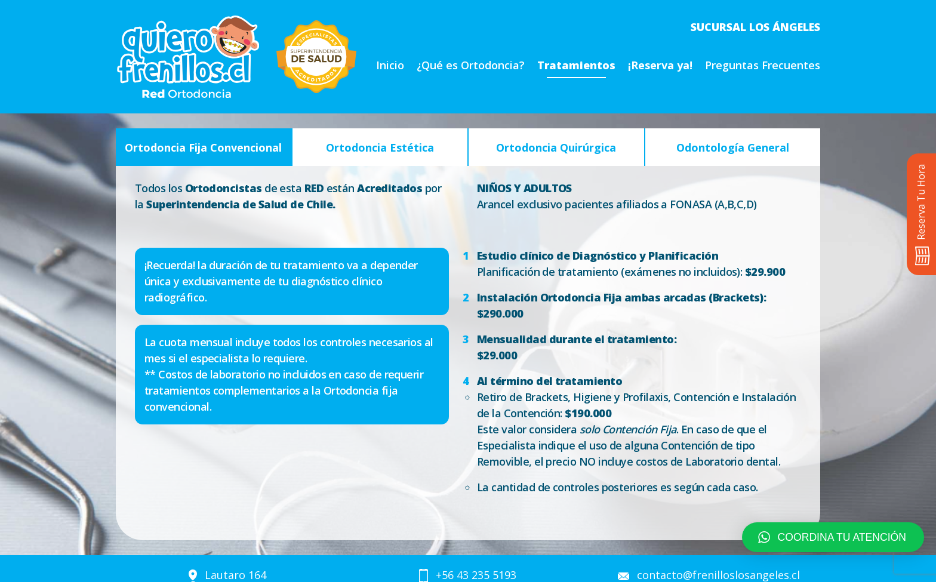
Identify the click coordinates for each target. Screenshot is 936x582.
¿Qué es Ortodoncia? (471, 65)
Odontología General (732, 147)
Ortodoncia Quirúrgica (556, 147)
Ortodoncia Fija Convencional (203, 147)
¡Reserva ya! (660, 65)
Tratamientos (576, 65)
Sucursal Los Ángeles (755, 27)
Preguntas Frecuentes (762, 65)
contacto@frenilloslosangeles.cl (718, 575)
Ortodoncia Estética (380, 147)
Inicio (390, 65)
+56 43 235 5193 (476, 575)
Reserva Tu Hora (922, 215)
